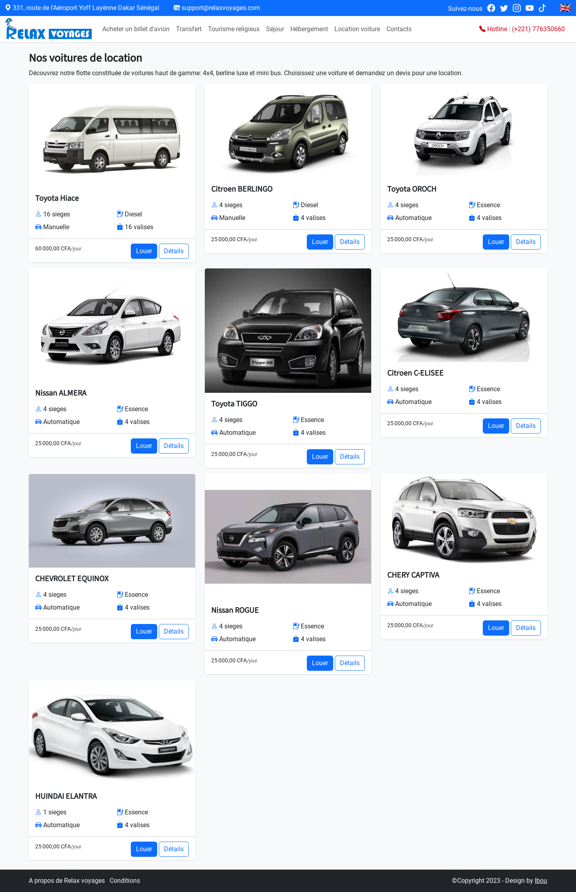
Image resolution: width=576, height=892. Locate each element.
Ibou (541, 880)
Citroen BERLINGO (241, 189)
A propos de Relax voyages (67, 880)
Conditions (125, 880)
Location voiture (357, 29)
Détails (174, 251)
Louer (144, 251)
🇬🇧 (565, 8)
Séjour (275, 29)
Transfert (189, 29)
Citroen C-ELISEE (415, 373)
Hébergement (309, 29)
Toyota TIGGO (234, 404)
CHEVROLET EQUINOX (71, 578)
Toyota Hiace (57, 198)
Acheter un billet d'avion (136, 29)
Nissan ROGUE (235, 610)
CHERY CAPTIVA (413, 575)
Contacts (399, 29)
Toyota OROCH (411, 189)
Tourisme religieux (234, 29)
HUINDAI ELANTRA (66, 796)
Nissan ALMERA (60, 393)
